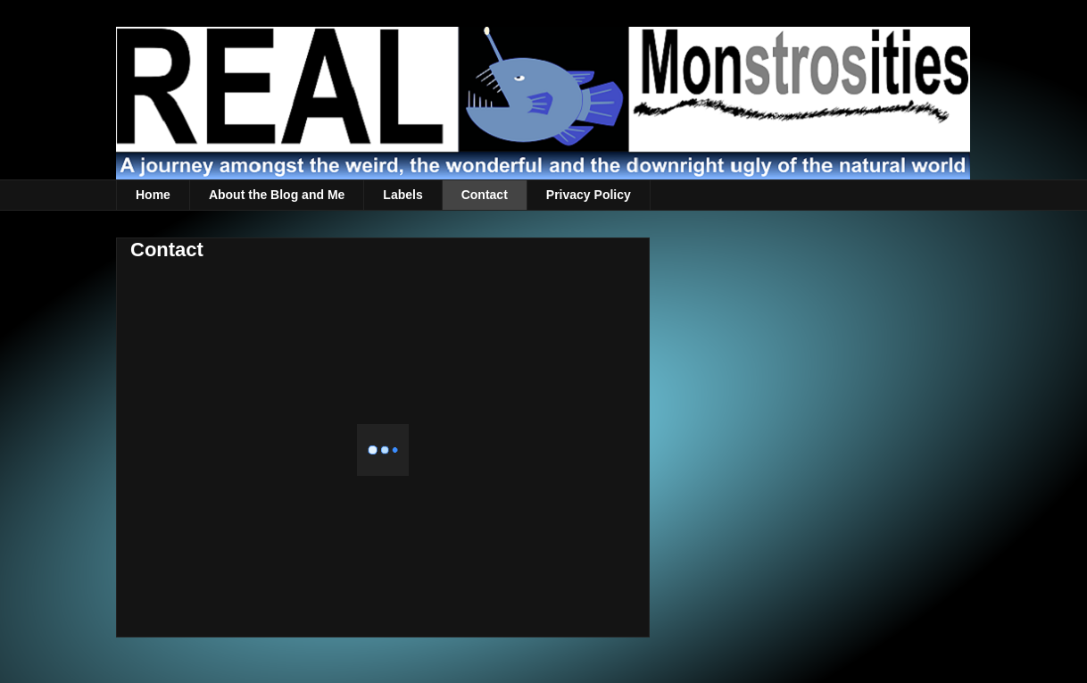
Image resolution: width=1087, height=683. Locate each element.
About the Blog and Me (276, 194)
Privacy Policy (588, 194)
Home (153, 194)
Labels (402, 194)
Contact (484, 194)
